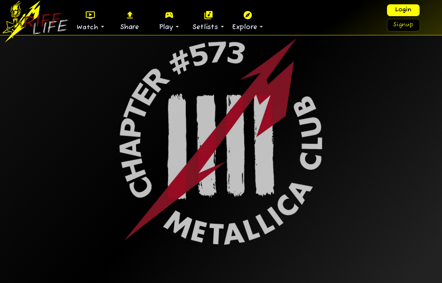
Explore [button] (246, 20)
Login (403, 10)
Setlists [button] (206, 20)
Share (129, 20)
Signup (403, 25)
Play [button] (167, 20)
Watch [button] (89, 20)
